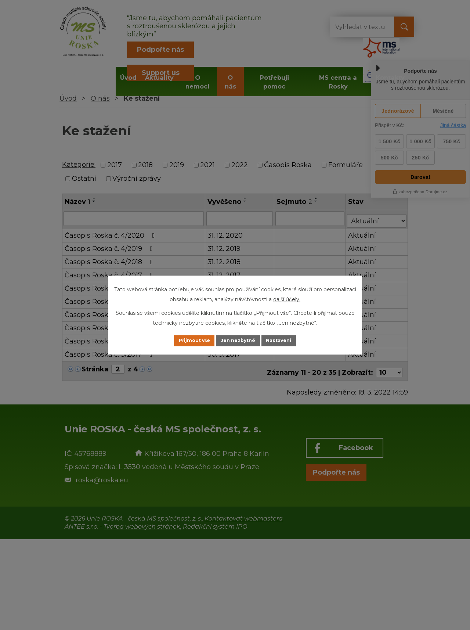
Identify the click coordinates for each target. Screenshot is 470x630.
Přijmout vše (185, 340)
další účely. (286, 298)
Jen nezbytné (238, 340)
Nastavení (289, 340)
